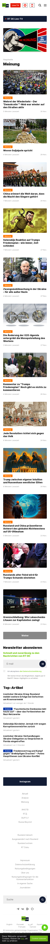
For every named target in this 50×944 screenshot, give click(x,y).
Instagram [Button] (25, 781)
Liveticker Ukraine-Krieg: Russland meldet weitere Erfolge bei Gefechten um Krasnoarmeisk (23, 697)
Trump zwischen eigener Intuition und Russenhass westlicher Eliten (23, 481)
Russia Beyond (25, 822)
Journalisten (25, 887)
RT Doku (25, 847)
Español (40, 924)
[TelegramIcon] (18, 909)
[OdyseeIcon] (32, 909)
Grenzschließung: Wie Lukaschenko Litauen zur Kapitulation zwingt (24, 618)
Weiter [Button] (25, 635)
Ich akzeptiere (24, 671)
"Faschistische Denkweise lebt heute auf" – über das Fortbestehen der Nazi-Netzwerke (24, 712)
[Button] (42, 664)
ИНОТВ (25, 809)
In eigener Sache (25, 883)
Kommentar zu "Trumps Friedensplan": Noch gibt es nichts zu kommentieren (24, 387)
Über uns (25, 873)
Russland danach (25, 835)
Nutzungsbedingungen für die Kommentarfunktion (25, 878)
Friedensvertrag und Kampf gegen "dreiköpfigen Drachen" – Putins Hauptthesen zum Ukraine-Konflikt (23, 754)
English (9, 924)
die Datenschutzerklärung (30, 671)
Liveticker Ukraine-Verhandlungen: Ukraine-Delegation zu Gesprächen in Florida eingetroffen (23, 739)
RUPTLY (25, 818)
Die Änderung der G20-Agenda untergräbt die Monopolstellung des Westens (24, 338)
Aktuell (25, 794)
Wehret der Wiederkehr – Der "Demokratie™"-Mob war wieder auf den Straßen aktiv (23, 104)
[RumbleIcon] (27, 909)
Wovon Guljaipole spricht (17, 150)
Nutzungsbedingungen (25, 868)
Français (21, 927)
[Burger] (45, 5)
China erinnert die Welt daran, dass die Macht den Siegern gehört (23, 195)
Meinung (25, 802)
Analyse (25, 798)
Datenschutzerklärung (25, 864)
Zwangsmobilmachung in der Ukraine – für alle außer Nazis (24, 290)
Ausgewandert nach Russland (25, 839)
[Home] (5, 5)
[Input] (25, 664)
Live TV (15, 5)
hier (22, 938)
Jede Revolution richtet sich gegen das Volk (23, 435)
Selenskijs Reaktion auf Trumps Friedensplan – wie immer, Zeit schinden (21, 243)
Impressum (25, 860)
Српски (33, 927)
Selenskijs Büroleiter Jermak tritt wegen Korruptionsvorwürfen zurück (24, 725)
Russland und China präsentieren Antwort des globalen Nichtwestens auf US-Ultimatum (24, 528)
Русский (20, 924)
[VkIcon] (23, 909)
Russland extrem (25, 843)
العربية (30, 924)
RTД (25, 814)
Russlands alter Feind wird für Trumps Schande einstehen (20, 576)
